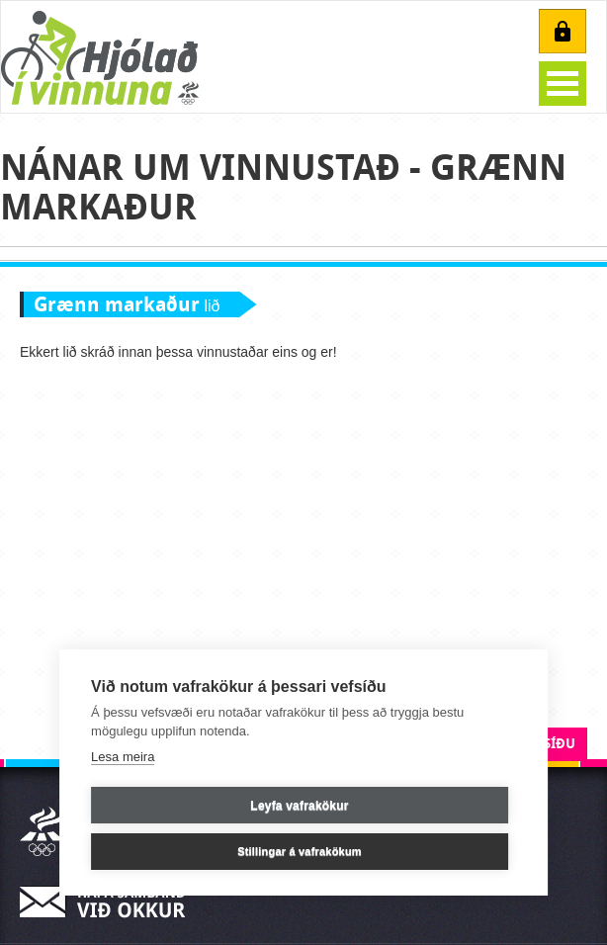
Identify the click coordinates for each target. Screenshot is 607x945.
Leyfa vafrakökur (299, 806)
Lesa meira (122, 756)
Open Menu (562, 83)
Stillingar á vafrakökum (299, 851)
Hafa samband (109, 902)
